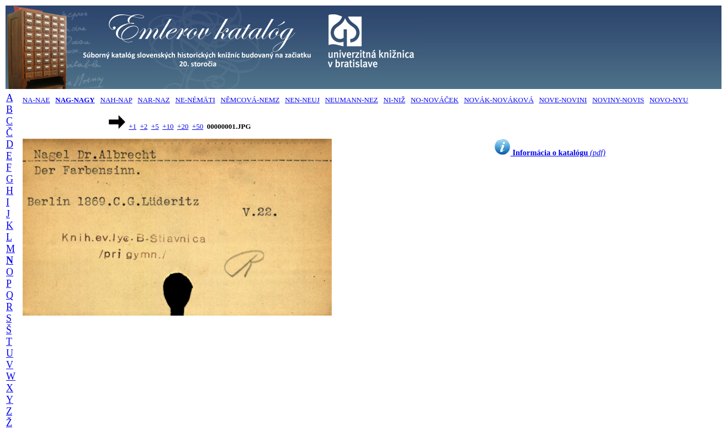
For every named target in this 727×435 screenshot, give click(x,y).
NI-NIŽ (395, 100)
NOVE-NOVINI (563, 100)
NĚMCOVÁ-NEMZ (250, 100)
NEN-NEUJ (302, 100)
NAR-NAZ (153, 100)
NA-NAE (36, 100)
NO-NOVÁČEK (435, 100)
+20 (182, 126)
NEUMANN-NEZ (351, 100)
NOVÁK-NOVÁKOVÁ (498, 100)
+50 (197, 126)
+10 (167, 126)
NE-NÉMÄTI (195, 100)
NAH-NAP (116, 100)
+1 (132, 126)
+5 (155, 126)
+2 (144, 126)
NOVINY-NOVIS (618, 100)
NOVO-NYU (669, 100)
